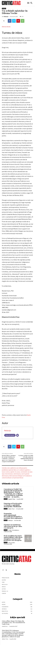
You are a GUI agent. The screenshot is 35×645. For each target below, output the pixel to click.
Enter (5, 499)
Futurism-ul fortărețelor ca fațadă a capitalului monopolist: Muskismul (13, 505)
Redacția (6, 16)
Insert (4, 8)
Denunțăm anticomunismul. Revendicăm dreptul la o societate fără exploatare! (13, 516)
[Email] (17, 435)
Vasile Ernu (4, 626)
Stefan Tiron (11, 509)
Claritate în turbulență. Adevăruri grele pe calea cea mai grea (13, 526)
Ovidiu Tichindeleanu (13, 530)
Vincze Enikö (11, 542)
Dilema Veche (6, 27)
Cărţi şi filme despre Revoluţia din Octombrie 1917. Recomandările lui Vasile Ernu (13, 622)
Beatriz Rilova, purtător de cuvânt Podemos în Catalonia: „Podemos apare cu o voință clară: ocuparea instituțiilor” (9, 458)
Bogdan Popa (11, 499)
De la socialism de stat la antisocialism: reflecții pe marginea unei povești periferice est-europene (13, 538)
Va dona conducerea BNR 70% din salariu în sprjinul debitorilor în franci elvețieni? (25, 458)
